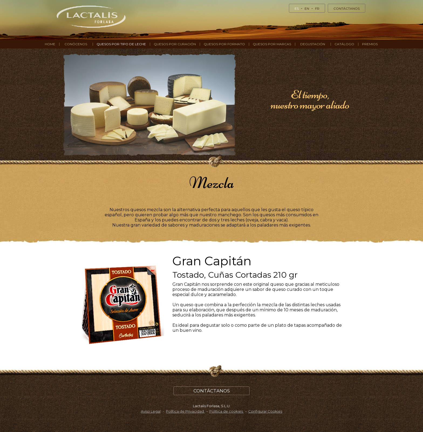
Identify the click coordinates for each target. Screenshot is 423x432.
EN (307, 8)
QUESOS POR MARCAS (272, 44)
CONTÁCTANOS (346, 8)
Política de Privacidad (185, 411)
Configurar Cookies (265, 411)
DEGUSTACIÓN (312, 44)
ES (297, 8)
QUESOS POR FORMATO (224, 44)
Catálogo (344, 44)
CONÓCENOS (75, 44)
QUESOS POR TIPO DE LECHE (121, 44)
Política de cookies (226, 411)
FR (317, 8)
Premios (370, 44)
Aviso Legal (151, 411)
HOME (50, 44)
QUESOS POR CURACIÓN (175, 44)
